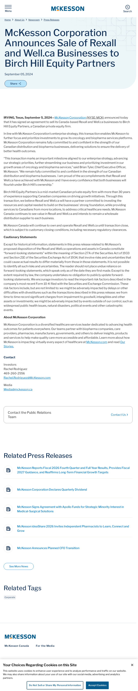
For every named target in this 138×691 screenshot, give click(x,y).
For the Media (45, 645)
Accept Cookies (97, 685)
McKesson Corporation (70, 117)
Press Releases (51, 19)
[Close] (132, 665)
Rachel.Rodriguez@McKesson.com (27, 377)
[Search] (128, 9)
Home (8, 19)
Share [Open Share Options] (15, 83)
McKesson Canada (17, 645)
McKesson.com (96, 342)
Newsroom (34, 19)
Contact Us (119, 414)
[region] (69, 675)
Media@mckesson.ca (18, 389)
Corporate (10, 601)
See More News (18, 566)
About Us (19, 19)
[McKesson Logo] (68, 637)
